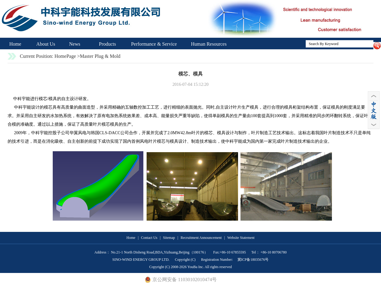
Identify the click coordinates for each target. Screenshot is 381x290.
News (74, 44)
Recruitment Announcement (201, 238)
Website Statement (241, 238)
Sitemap (169, 238)
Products (107, 44)
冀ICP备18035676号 (253, 259)
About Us (45, 44)
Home (15, 44)
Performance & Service (154, 44)
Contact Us (149, 238)
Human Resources (209, 44)
